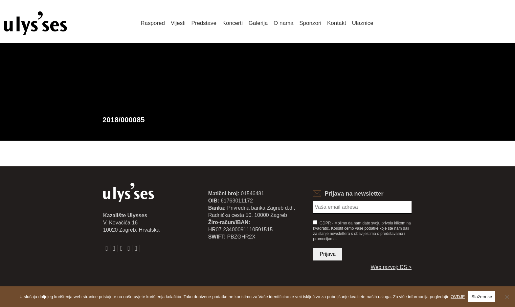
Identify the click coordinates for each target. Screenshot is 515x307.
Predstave (203, 23)
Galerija (258, 23)
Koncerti (232, 23)
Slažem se (481, 296)
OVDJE (458, 296)
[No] (507, 297)
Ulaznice (362, 23)
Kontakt (336, 23)
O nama (283, 23)
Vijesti (178, 23)
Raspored (153, 23)
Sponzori (310, 23)
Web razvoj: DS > (391, 267)
